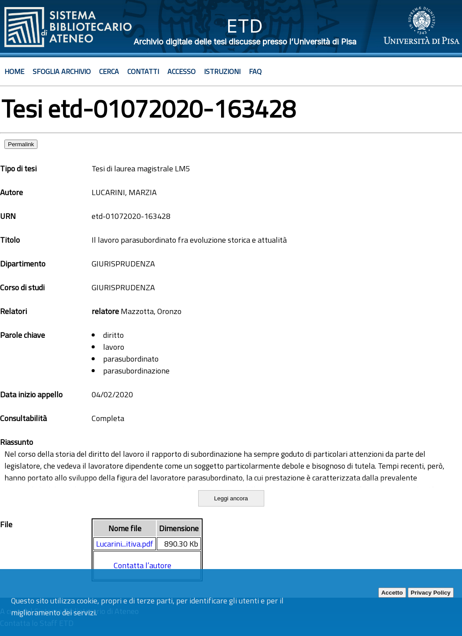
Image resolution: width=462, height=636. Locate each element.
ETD (244, 26)
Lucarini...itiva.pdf (124, 544)
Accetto (392, 592)
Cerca (109, 71)
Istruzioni (222, 71)
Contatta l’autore (142, 565)
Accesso (181, 71)
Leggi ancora (231, 498)
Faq (255, 71)
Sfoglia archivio (62, 71)
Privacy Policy (431, 592)
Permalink (21, 144)
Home (14, 71)
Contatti (143, 71)
